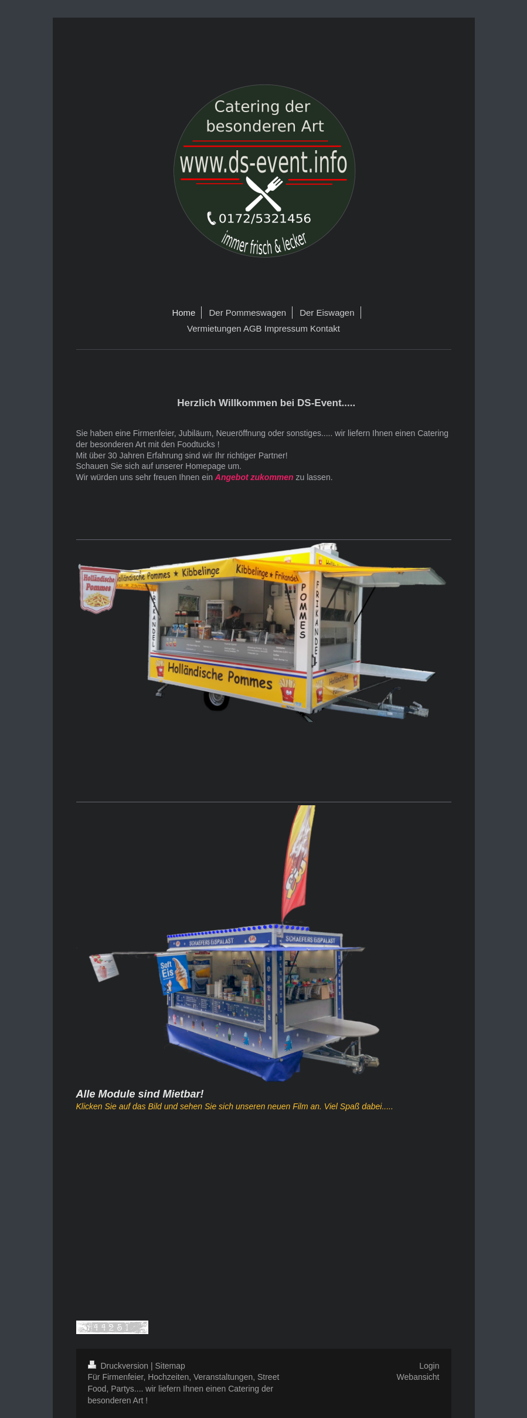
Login (429, 1365)
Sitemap (170, 1365)
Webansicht (418, 1377)
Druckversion (119, 1365)
